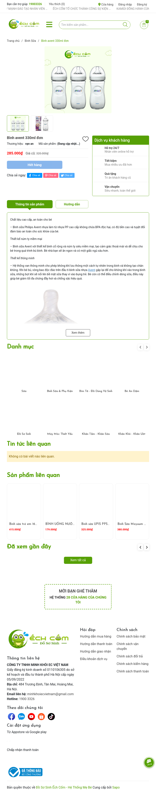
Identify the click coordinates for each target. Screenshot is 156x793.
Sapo (116, 787)
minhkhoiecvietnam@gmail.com (50, 694)
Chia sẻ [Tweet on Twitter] (66, 175)
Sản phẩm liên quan (33, 475)
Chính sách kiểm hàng (132, 664)
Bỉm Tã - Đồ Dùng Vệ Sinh (95, 391)
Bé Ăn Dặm (132, 391)
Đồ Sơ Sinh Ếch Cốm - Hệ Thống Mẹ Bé (64, 787)
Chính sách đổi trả (130, 656)
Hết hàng (35, 165)
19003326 (35, 4)
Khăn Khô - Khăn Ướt (131, 434)
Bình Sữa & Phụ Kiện (60, 391)
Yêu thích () (57, 4)
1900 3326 (27, 699)
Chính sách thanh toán (133, 671)
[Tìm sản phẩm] (94, 25)
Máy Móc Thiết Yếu (60, 434)
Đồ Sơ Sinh (24, 434)
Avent (91, 270)
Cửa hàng (105, 4)
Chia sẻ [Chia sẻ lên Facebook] (34, 175)
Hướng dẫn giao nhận (95, 651)
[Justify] (125, 25)
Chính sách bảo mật (131, 636)
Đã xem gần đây (29, 547)
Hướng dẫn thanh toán (96, 644)
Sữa (24, 391)
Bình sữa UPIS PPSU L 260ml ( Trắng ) (108, 524)
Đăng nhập (125, 4)
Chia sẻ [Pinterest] (50, 175)
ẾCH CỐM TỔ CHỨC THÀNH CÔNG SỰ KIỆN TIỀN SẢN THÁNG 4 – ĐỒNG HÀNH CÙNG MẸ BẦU (87, 8)
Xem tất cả (78, 560)
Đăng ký (142, 4)
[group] (78, 79)
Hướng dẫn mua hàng (95, 636)
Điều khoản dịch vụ (93, 659)
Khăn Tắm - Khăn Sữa (96, 434)
